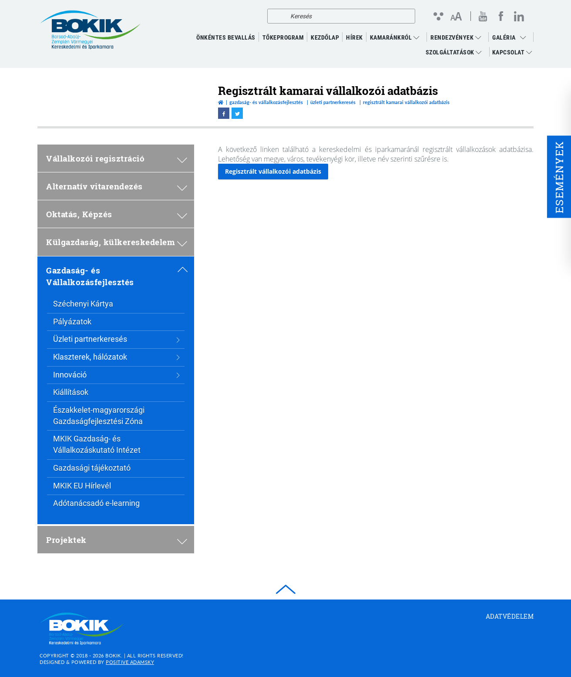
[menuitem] (525, 37)
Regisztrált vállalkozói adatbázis (273, 171)
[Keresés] (276, 16)
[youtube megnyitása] (483, 16)
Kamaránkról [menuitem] (395, 37)
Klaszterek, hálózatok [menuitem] (116, 356)
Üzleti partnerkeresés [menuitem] (116, 339)
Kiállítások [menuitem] (70, 392)
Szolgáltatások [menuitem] (454, 52)
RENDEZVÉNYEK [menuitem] (455, 37)
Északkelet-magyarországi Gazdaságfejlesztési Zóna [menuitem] (98, 415)
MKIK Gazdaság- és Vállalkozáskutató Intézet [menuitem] (97, 444)
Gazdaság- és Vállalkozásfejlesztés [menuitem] (116, 276)
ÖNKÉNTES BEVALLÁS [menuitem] (225, 37)
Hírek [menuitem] (354, 37)
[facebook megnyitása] (501, 16)
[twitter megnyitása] (237, 113)
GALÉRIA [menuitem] (504, 37)
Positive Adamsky (130, 662)
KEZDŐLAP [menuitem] (325, 37)
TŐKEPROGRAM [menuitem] (283, 37)
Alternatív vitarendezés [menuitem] (116, 186)
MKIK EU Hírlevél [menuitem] (82, 485)
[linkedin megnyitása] (519, 16)
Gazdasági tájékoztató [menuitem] (92, 467)
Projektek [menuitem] (116, 539)
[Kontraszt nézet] (438, 16)
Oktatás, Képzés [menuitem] (116, 214)
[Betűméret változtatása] (456, 17)
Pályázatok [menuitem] (72, 321)
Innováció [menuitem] (116, 374)
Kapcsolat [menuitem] (512, 52)
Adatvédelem (510, 616)
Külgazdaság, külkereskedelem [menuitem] (116, 241)
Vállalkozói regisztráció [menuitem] (116, 158)
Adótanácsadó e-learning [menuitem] (96, 503)
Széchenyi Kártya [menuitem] (83, 303)
